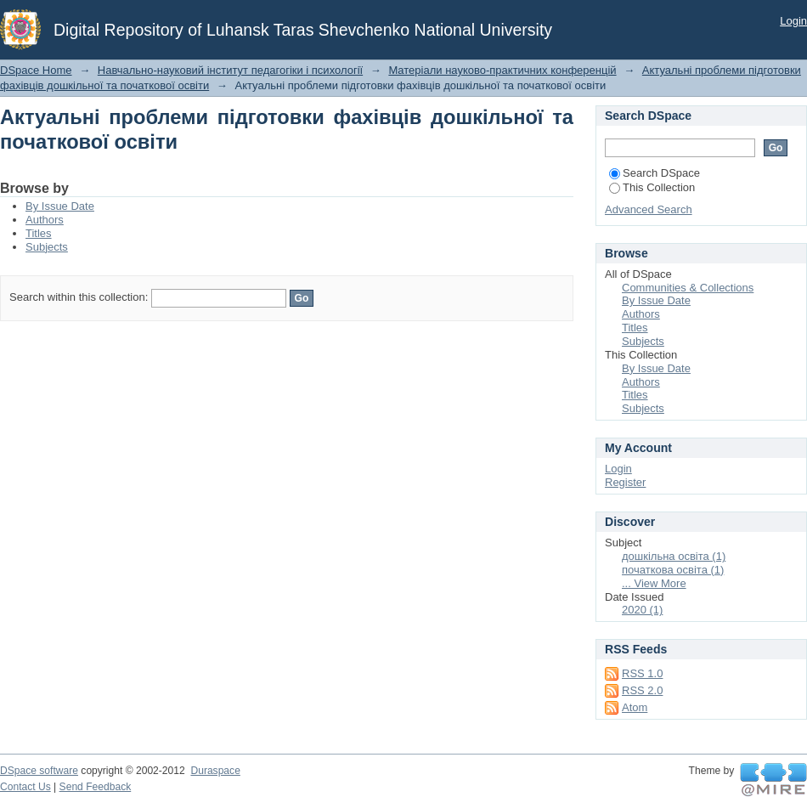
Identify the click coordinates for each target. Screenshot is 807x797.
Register (625, 482)
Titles (38, 233)
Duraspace (215, 771)
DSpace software (39, 771)
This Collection (652, 187)
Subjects (46, 246)
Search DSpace (654, 173)
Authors (44, 219)
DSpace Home (36, 70)
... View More (654, 583)
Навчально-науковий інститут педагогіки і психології (230, 70)
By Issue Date (59, 206)
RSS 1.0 (642, 673)
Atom (634, 707)
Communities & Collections (687, 287)
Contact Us (25, 787)
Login (793, 20)
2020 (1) (642, 609)
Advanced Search (648, 209)
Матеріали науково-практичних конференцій (502, 70)
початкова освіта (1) (673, 569)
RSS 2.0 (642, 690)
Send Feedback (95, 787)
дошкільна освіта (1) (673, 556)
